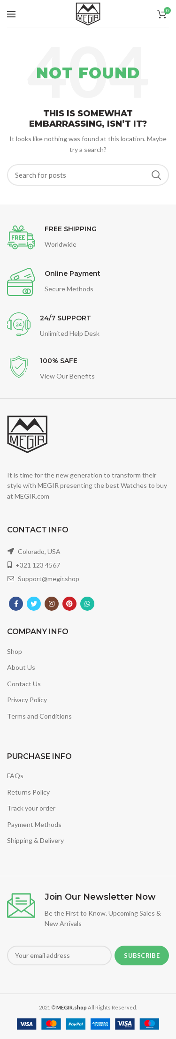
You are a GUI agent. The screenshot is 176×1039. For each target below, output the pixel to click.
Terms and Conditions (39, 716)
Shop (14, 651)
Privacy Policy (27, 700)
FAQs (15, 776)
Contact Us (24, 684)
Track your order (31, 808)
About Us (21, 667)
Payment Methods (34, 824)
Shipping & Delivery (35, 840)
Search (156, 175)
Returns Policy (28, 792)
